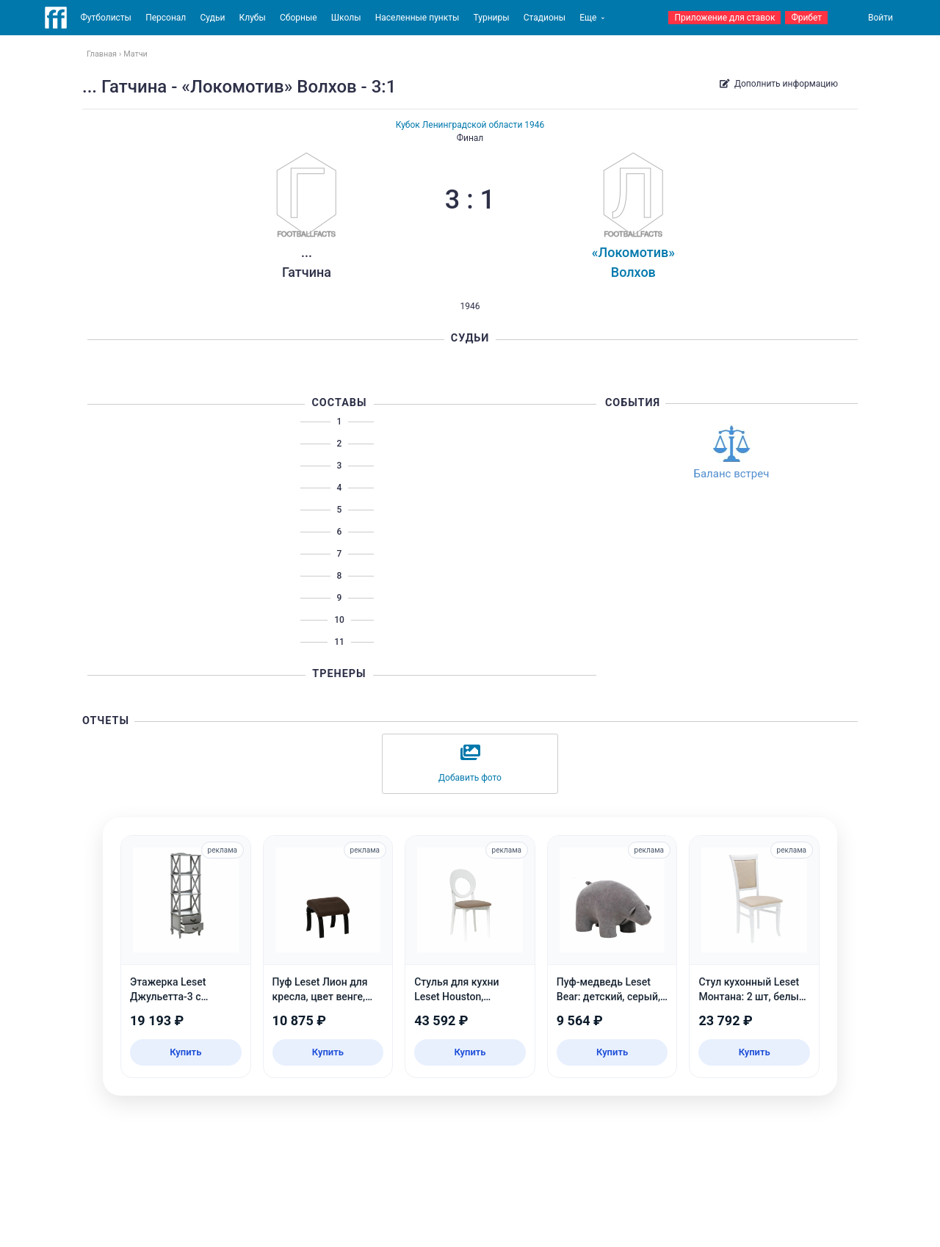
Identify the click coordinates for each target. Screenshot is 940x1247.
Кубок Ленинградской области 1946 (470, 125)
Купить (185, 1052)
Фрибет (806, 17)
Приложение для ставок (724, 17)
